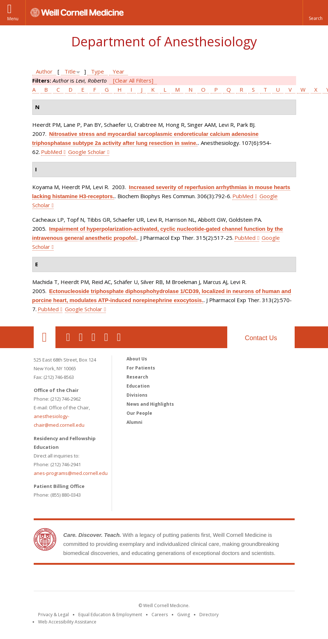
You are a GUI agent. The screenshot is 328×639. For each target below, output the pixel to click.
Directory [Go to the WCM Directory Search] (209, 614)
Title (70, 71)
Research (137, 377)
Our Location (44, 337)
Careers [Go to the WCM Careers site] (159, 614)
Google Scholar (86, 151)
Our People (139, 413)
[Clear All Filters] (133, 80)
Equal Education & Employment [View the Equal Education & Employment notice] (110, 614)
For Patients (140, 368)
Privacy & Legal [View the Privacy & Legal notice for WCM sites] (53, 614)
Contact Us (261, 338)
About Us (136, 359)
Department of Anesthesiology (164, 41)
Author (44, 71)
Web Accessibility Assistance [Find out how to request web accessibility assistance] (67, 622)
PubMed (51, 151)
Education (138, 386)
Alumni (134, 422)
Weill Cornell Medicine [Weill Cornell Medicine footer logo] (164, 579)
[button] (315, 12)
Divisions (137, 395)
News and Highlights (150, 404)
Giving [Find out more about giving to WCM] (183, 614)
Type (97, 71)
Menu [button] (12, 19)
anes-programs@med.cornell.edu (71, 473)
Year (118, 71)
